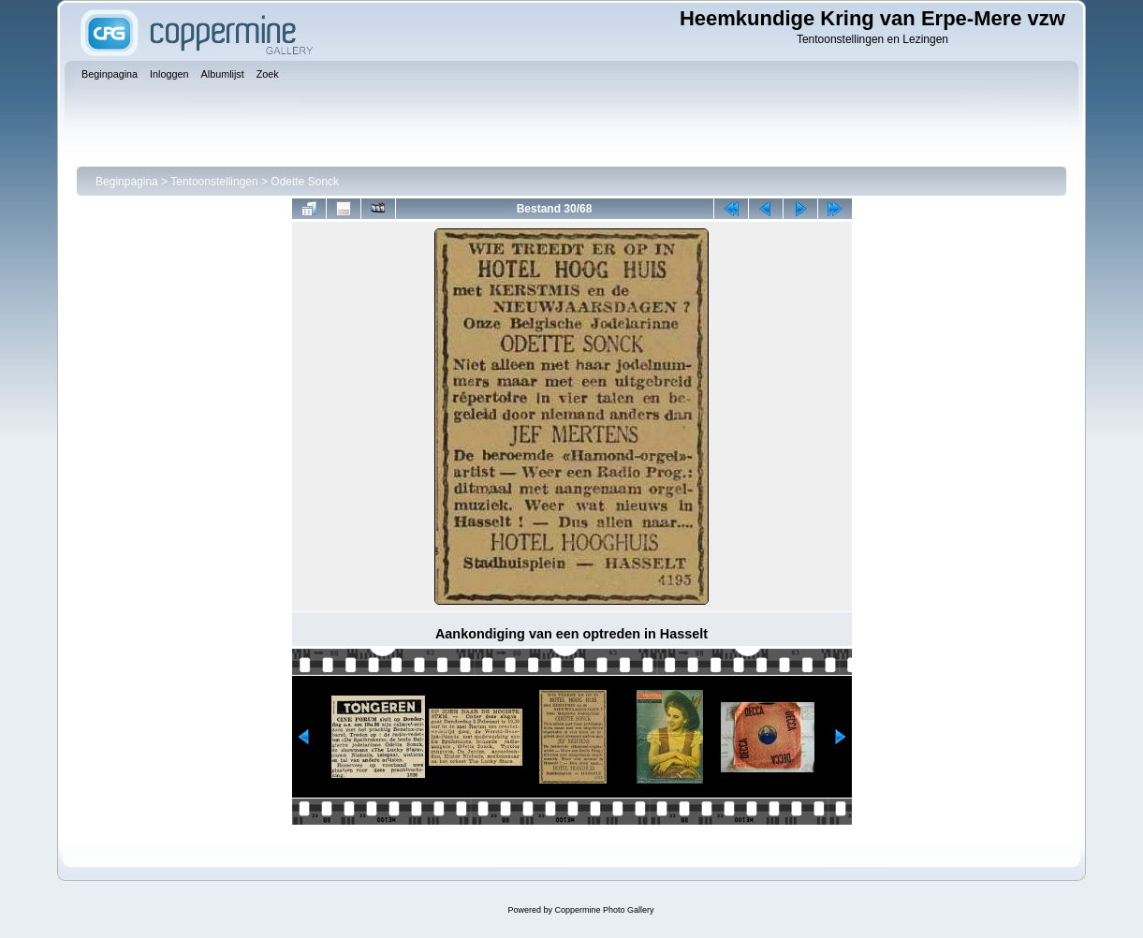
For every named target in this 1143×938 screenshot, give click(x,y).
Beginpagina (126, 181)
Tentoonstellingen (213, 181)
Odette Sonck (305, 181)
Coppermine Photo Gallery (603, 910)
